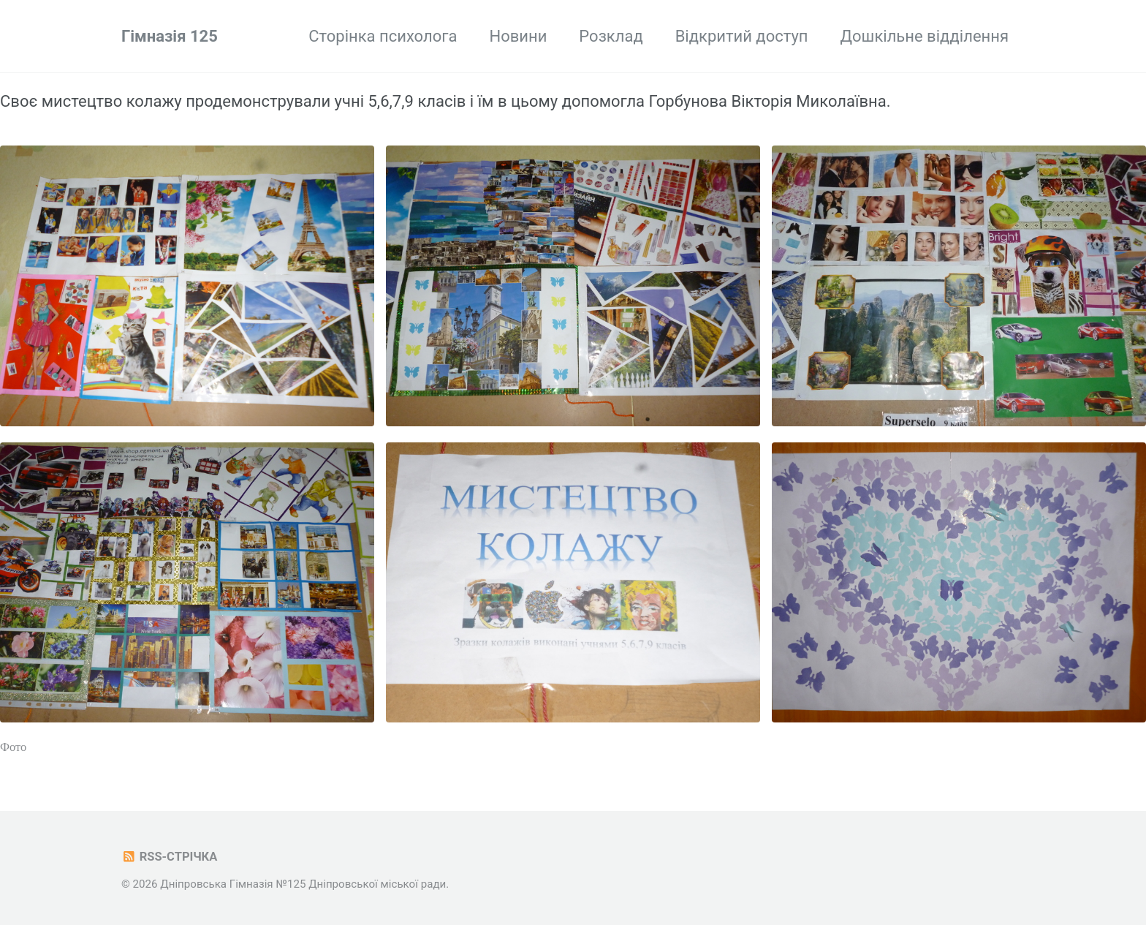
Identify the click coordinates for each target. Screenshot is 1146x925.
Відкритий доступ (741, 36)
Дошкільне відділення (924, 36)
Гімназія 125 (169, 36)
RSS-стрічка (169, 857)
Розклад (610, 36)
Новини (518, 36)
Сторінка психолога (382, 36)
